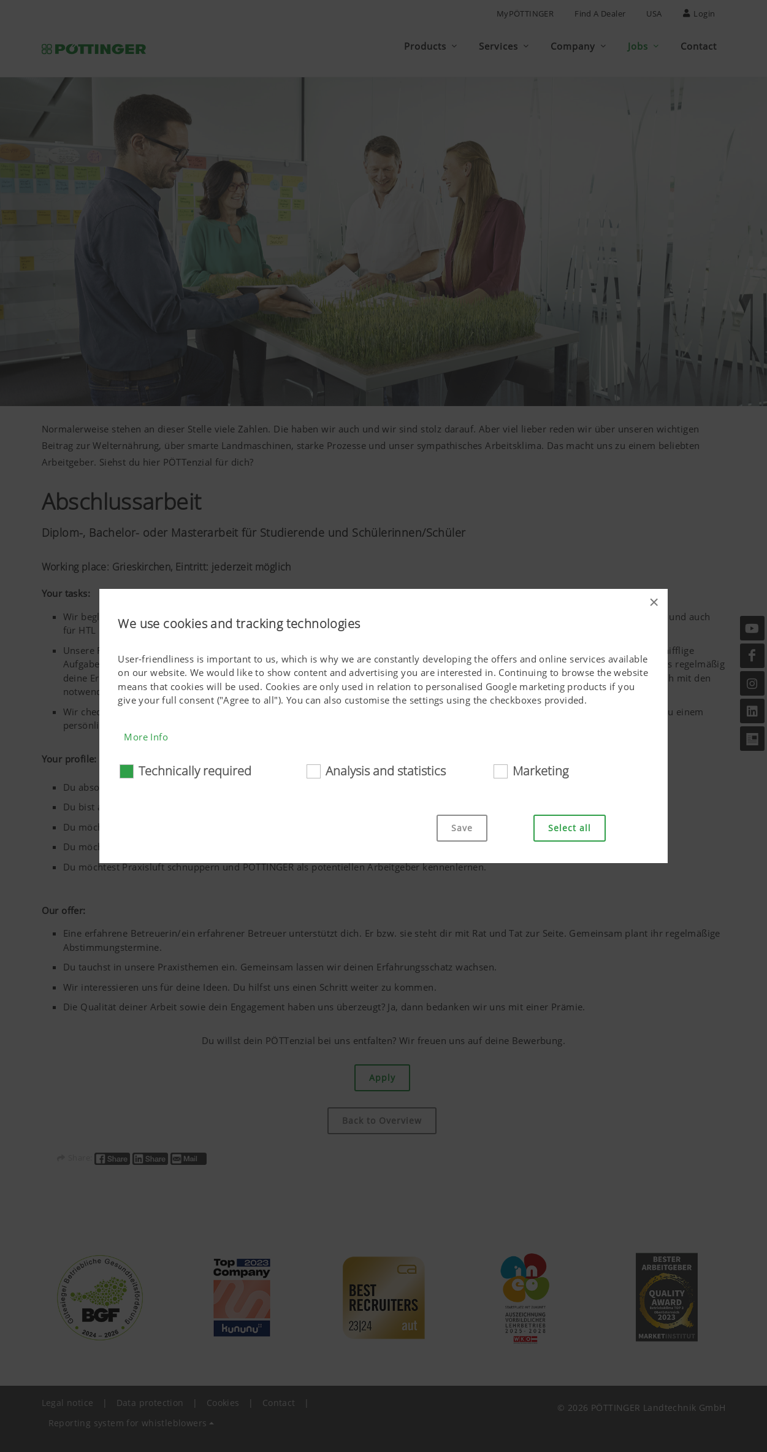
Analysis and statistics (386, 770)
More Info (146, 737)
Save (462, 828)
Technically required (195, 770)
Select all (569, 828)
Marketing (540, 770)
